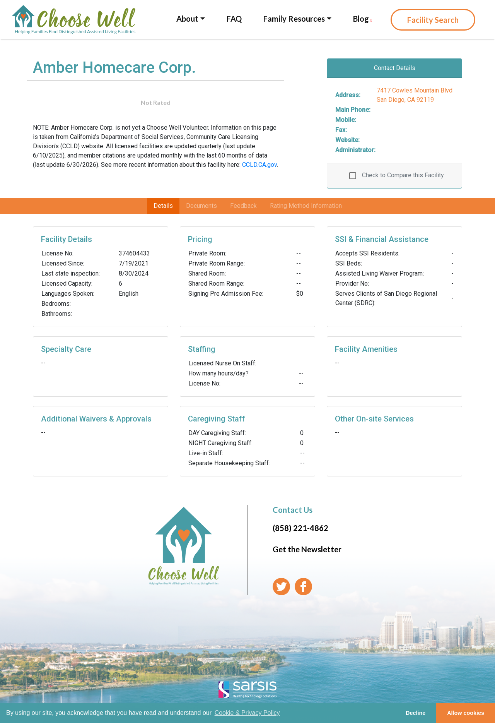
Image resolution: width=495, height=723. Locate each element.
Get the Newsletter (307, 549)
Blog (362, 18)
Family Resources (294, 18)
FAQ (234, 18)
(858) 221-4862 (300, 528)
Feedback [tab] (243, 205)
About (187, 18)
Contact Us (292, 509)
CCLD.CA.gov (259, 164)
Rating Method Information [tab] (306, 205)
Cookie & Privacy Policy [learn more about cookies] (247, 712)
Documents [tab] (201, 205)
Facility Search (433, 19)
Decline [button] (415, 713)
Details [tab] (163, 205)
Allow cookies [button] (465, 713)
